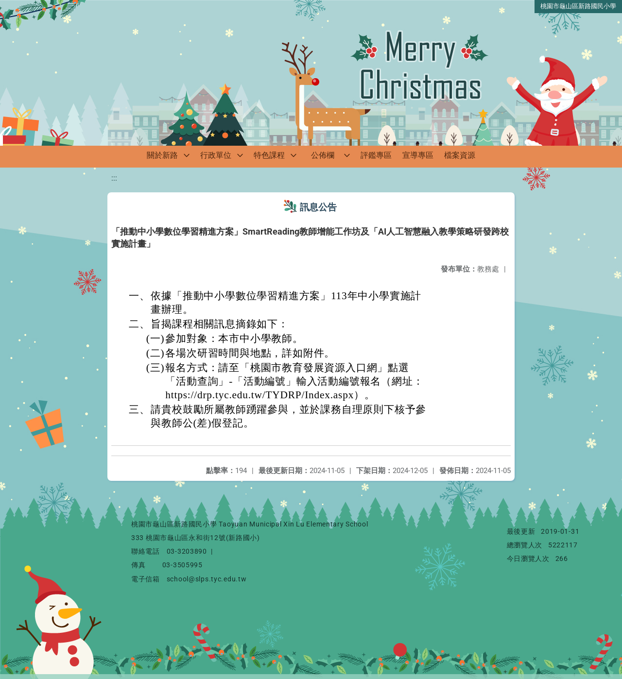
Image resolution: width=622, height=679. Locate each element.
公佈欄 (322, 155)
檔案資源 (459, 155)
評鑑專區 (376, 155)
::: (114, 178)
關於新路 (162, 155)
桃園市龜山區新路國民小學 (578, 6)
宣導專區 (417, 155)
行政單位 (215, 155)
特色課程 (269, 155)
